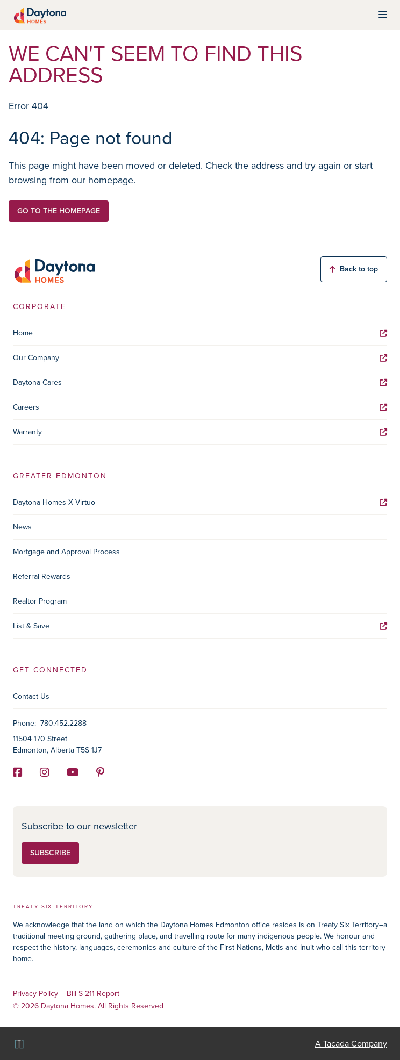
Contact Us (31, 696)
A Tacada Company (351, 1043)
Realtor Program (40, 601)
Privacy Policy (35, 994)
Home (200, 333)
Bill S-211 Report (93, 994)
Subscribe (50, 852)
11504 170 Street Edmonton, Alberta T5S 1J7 (57, 744)
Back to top (354, 269)
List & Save (200, 626)
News (22, 527)
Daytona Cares (200, 382)
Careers (200, 407)
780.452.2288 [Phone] (63, 723)
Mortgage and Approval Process (66, 551)
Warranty (200, 432)
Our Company (200, 357)
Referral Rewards (41, 576)
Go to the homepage (58, 211)
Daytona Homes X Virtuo (200, 502)
